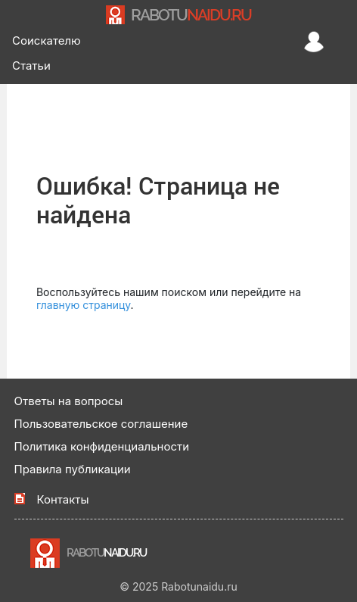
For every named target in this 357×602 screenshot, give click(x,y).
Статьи (31, 65)
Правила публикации (72, 469)
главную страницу (83, 304)
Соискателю (46, 40)
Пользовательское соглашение (101, 423)
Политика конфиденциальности (102, 446)
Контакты (63, 499)
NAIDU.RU (191, 14)
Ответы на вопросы (68, 401)
